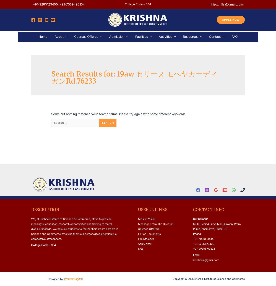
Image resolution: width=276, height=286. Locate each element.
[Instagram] (40, 20)
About (64, 37)
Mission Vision (146, 219)
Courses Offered (90, 37)
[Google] (46, 20)
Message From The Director (155, 224)
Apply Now (144, 244)
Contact (209, 37)
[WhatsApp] (233, 190)
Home (50, 37)
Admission (118, 37)
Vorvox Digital (73, 279)
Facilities (141, 37)
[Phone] (242, 190)
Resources (187, 37)
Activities (163, 37)
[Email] (53, 20)
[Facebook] (33, 20)
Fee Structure (146, 239)
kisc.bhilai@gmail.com (206, 260)
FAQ (227, 37)
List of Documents (149, 234)
